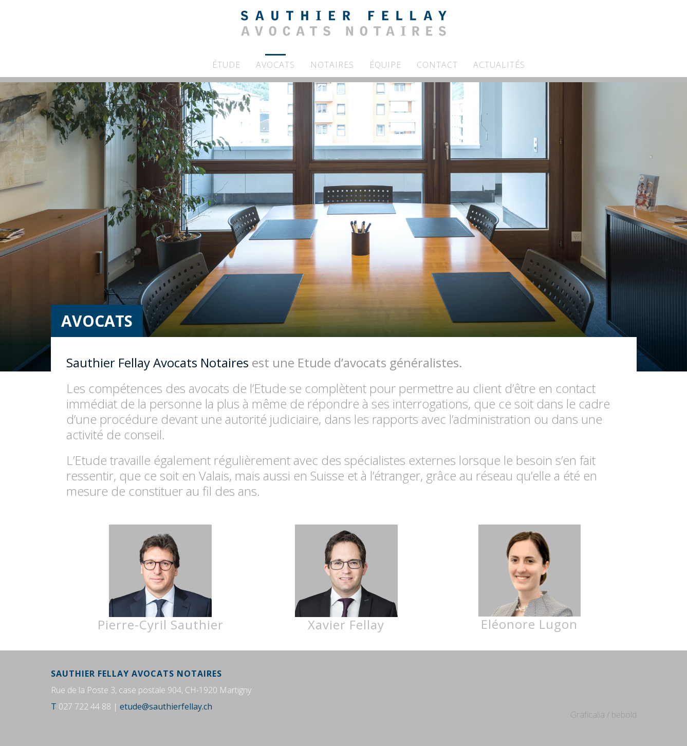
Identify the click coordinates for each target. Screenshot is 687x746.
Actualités (499, 64)
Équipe (385, 64)
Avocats (275, 64)
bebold (624, 714)
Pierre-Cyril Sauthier (161, 579)
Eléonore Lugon (529, 624)
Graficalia (587, 714)
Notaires (332, 64)
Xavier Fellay (346, 579)
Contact (437, 64)
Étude (226, 64)
